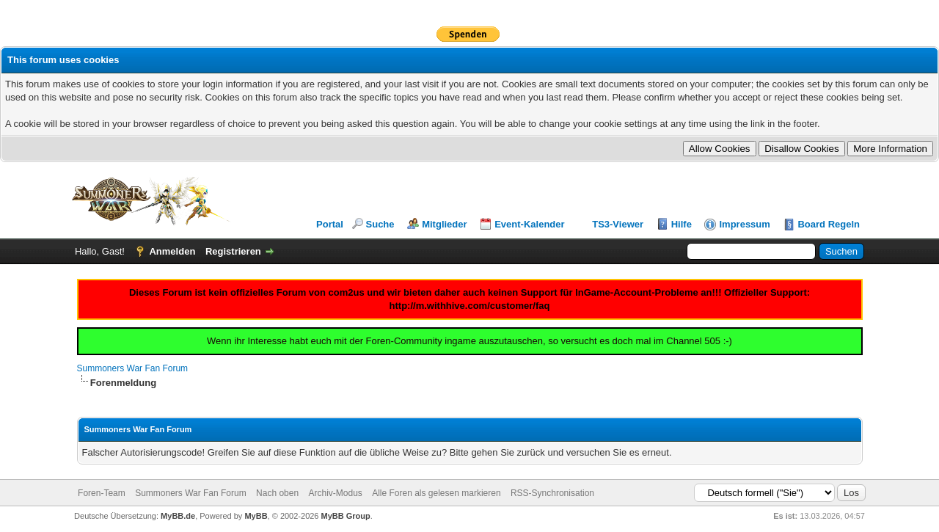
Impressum (744, 224)
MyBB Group (345, 515)
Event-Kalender (529, 224)
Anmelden (172, 251)
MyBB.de (178, 515)
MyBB (255, 515)
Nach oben (277, 493)
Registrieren (233, 251)
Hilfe (681, 224)
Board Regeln (828, 224)
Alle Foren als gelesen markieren (436, 493)
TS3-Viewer (617, 224)
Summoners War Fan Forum (133, 368)
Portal (329, 224)
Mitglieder (444, 224)
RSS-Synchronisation (552, 493)
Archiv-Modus (335, 493)
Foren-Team (101, 493)
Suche (380, 224)
